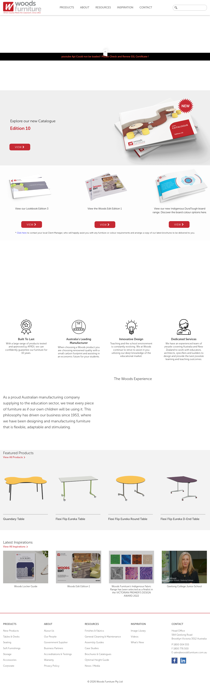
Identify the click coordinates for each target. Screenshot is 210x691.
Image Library (138, 630)
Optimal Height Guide (97, 659)
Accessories (9, 659)
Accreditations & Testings (58, 654)
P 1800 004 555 (180, 644)
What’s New (137, 642)
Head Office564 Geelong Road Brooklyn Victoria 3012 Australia (189, 634)
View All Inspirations (14, 546)
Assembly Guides (94, 642)
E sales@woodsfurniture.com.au (189, 652)
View (19, 147)
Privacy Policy (51, 665)
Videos (134, 636)
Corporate (8, 665)
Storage (7, 654)
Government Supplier (56, 642)
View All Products (13, 457)
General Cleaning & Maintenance (103, 636)
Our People (50, 636)
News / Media (92, 665)
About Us (49, 630)
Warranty (49, 659)
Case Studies (92, 648)
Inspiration (125, 7)
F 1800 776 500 (180, 648)
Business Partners (53, 648)
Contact (145, 7)
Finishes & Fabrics (94, 630)
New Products (11, 630)
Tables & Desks (11, 636)
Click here (22, 233)
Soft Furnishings (11, 648)
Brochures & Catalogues (98, 654)
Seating (7, 642)
